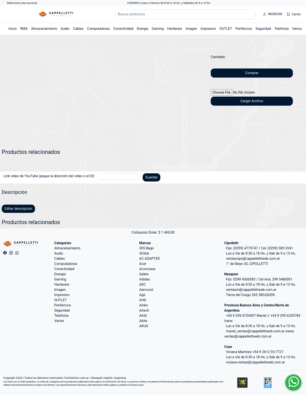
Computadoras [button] (98, 29)
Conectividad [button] (123, 29)
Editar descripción (18, 209)
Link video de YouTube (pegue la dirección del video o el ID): (49, 176)
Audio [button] (65, 29)
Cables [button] (78, 29)
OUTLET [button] (225, 29)
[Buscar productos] (185, 14)
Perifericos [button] (244, 29)
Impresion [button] (208, 29)
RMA (23, 29)
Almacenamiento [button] (44, 29)
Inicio (12, 29)
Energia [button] (142, 29)
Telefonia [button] (281, 29)
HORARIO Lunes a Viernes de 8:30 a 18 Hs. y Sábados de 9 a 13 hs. (169, 3)
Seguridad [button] (263, 29)
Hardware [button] (174, 29)
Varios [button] (297, 29)
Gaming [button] (158, 29)
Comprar (251, 73)
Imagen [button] (191, 29)
